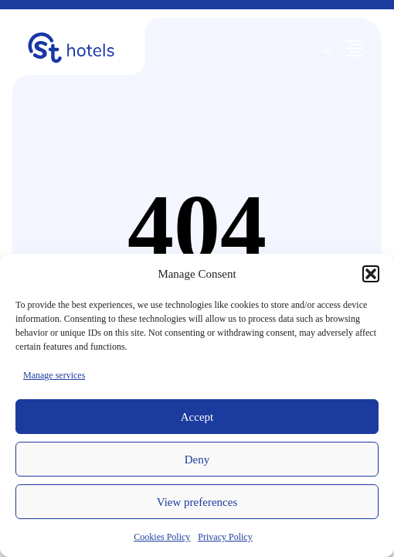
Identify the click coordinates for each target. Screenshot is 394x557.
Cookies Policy (162, 536)
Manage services (54, 375)
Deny (197, 459)
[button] (371, 274)
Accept (197, 417)
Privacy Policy (225, 536)
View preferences (197, 502)
